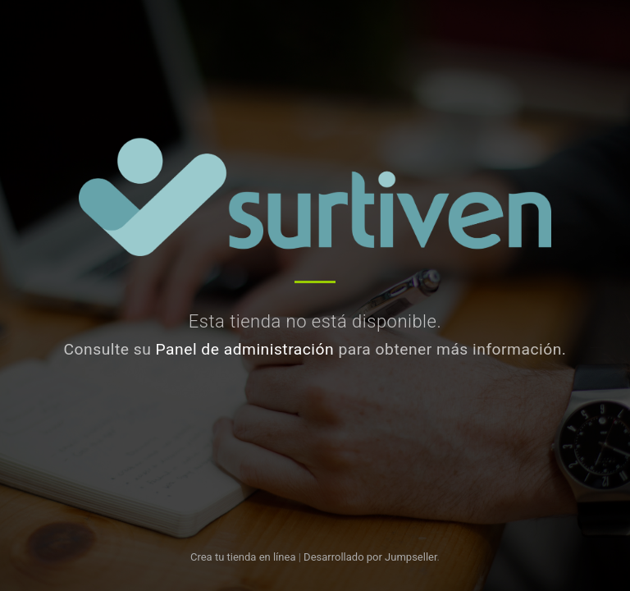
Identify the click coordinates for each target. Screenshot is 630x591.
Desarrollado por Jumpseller (370, 557)
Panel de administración (245, 349)
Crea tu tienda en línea (244, 557)
